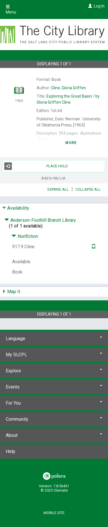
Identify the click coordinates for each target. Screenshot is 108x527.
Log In (99, 6)
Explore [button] (54, 371)
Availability (18, 208)
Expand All (58, 189)
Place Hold (36, 166)
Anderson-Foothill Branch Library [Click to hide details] (40, 220)
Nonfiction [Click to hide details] (25, 236)
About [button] (54, 435)
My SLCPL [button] (54, 354)
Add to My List (53, 178)
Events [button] (54, 387)
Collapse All (88, 189)
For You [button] (54, 403)
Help (10, 451)
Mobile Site (54, 513)
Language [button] (54, 338)
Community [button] (54, 419)
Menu (11, 9)
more (71, 143)
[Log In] (89, 6)
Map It (13, 291)
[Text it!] (93, 246)
